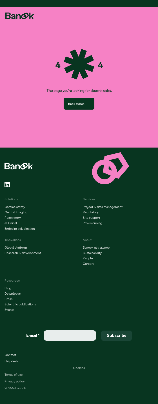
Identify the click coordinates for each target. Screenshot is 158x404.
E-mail (33, 335)
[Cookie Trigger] (79, 367)
